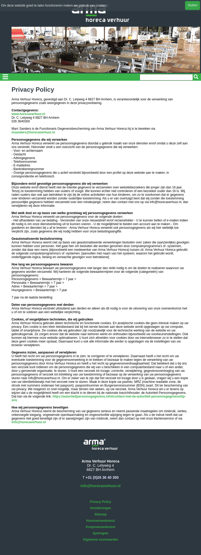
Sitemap (100, 514)
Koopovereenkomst (100, 527)
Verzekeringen (100, 508)
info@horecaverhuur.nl (29, 422)
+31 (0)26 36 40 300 (102, 477)
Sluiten (192, 5)
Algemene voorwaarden (100, 539)
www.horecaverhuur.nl (28, 114)
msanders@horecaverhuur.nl (33, 132)
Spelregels (101, 533)
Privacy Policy (100, 502)
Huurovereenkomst (100, 521)
